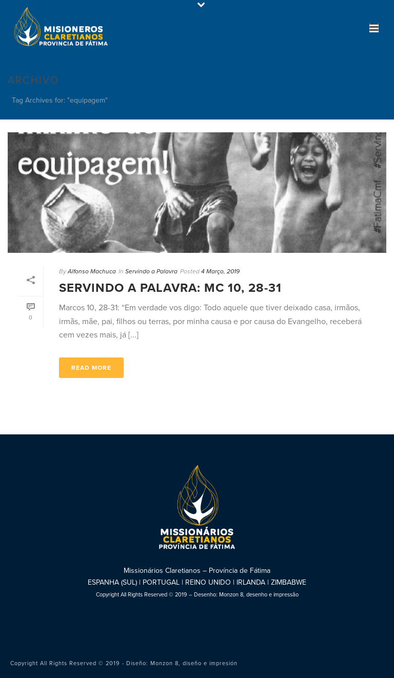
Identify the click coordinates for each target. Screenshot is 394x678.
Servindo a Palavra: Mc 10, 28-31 (170, 288)
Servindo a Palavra (151, 271)
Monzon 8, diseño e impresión (194, 663)
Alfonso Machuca (92, 271)
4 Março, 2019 (220, 271)
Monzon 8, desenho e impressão (259, 594)
